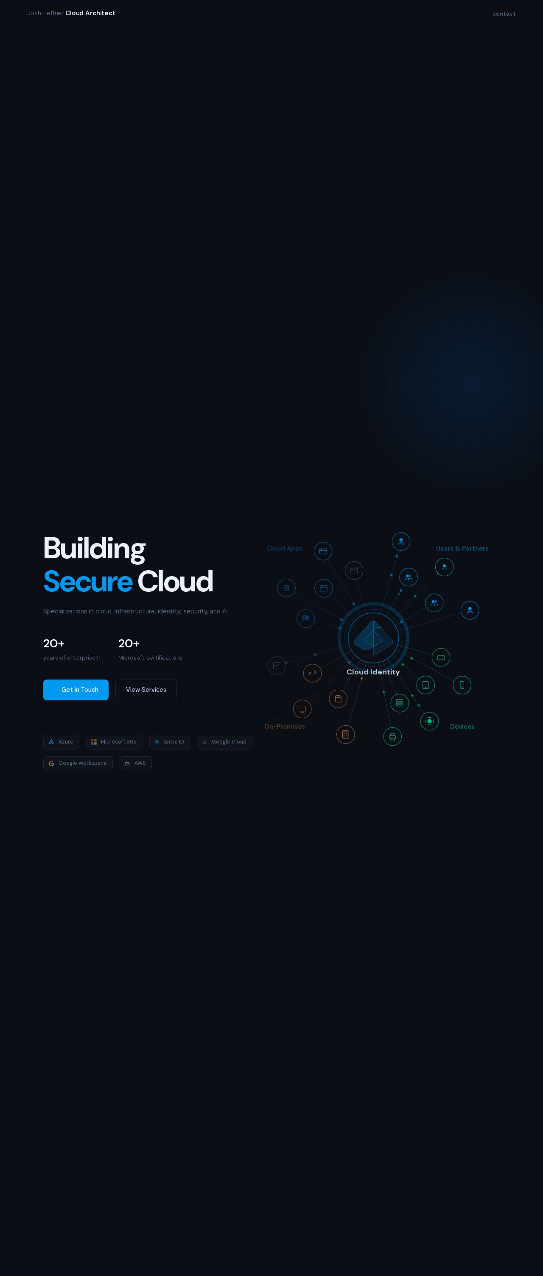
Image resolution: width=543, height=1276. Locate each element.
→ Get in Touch (75, 690)
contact (504, 13)
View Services (146, 690)
